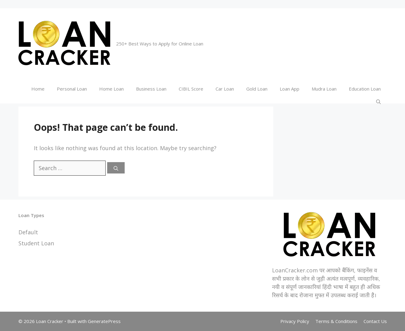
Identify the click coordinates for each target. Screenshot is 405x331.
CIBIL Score (191, 89)
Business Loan (151, 89)
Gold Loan (256, 89)
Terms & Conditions (336, 321)
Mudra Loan (324, 89)
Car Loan (225, 89)
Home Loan (111, 89)
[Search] (116, 167)
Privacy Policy (294, 321)
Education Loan (365, 89)
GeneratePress (104, 321)
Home (38, 89)
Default (28, 232)
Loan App (289, 89)
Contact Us (375, 321)
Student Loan (36, 243)
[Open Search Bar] (378, 101)
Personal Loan (72, 89)
